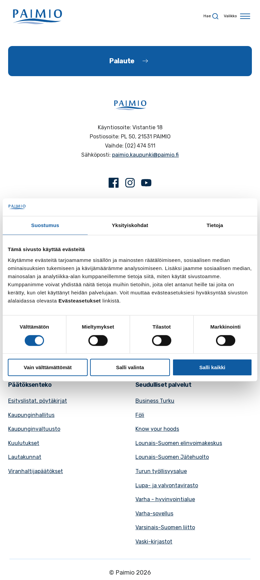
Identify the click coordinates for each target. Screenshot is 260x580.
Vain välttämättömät (48, 367)
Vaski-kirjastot (153, 541)
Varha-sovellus (154, 513)
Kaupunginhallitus (31, 415)
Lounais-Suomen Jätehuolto (172, 457)
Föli (139, 415)
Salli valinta (130, 367)
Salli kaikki (212, 367)
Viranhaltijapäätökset (35, 471)
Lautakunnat (24, 457)
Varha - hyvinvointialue (165, 499)
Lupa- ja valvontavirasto (166, 485)
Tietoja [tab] (215, 225)
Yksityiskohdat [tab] (130, 225)
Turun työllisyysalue (161, 471)
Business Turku (154, 401)
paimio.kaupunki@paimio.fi (145, 155)
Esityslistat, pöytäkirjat (37, 401)
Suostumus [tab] (45, 225)
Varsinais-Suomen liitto (165, 527)
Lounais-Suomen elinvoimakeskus (178, 443)
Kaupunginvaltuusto (34, 429)
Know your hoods (157, 429)
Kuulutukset (23, 443)
